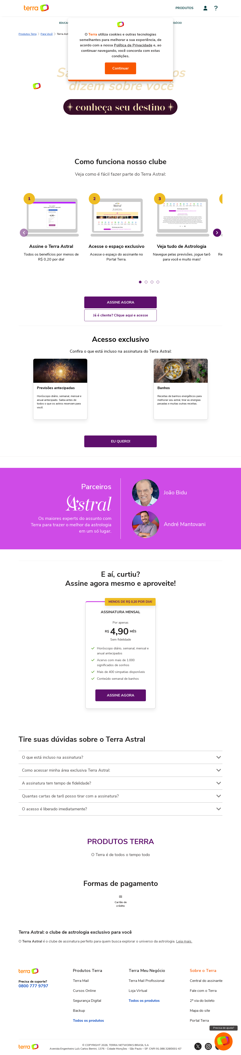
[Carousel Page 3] (152, 282)
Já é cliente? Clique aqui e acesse (120, 315)
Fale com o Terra (203, 990)
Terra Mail (81, 980)
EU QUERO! (120, 441)
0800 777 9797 (33, 985)
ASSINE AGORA (120, 302)
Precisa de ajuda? (223, 1028)
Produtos (184, 8)
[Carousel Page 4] (158, 282)
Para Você (47, 34)
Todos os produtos (88, 1020)
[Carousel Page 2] (146, 282)
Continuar (120, 68)
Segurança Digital (87, 1000)
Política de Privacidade (133, 45)
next (217, 233)
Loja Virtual (138, 990)
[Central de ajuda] (216, 8)
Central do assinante (206, 980)
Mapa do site (200, 1010)
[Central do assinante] (205, 8)
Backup (79, 1010)
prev (24, 233)
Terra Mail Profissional (146, 980)
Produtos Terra (27, 34)
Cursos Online (84, 990)
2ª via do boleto (202, 1000)
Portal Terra (199, 1020)
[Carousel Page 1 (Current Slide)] (140, 282)
